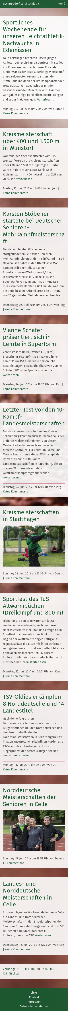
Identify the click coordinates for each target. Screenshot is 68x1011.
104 (45, 969)
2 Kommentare (14, 863)
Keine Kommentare (15, 113)
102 (33, 969)
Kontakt (34, 997)
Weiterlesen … (45, 99)
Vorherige (9, 969)
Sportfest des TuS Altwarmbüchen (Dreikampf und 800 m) (33, 605)
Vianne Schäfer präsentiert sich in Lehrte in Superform (29, 337)
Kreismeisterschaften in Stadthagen (31, 515)
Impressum (34, 1001)
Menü (61, 3)
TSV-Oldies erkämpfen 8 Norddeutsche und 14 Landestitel (33, 703)
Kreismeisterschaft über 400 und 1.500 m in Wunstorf (31, 141)
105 (52, 969)
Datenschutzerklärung (34, 1006)
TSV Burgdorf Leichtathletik (21, 3)
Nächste (14, 973)
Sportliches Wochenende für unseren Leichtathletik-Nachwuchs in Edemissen (34, 36)
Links (34, 992)
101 (27, 969)
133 (5, 973)
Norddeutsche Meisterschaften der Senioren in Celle (29, 797)
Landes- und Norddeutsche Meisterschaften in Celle (27, 894)
